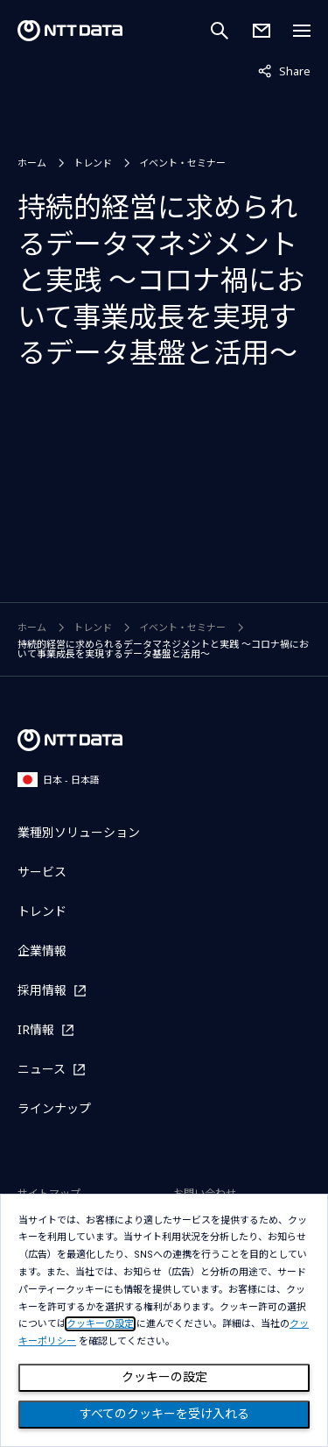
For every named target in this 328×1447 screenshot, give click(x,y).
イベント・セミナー (182, 162)
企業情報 (41, 950)
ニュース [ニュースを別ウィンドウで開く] (41, 1068)
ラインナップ (54, 1108)
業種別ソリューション (78, 832)
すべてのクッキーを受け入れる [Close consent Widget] (164, 1414)
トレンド (92, 162)
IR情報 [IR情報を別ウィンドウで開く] (35, 1029)
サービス (41, 871)
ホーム (31, 162)
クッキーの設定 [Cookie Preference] (164, 1377)
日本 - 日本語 (58, 779)
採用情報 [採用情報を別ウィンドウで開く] (41, 990)
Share (284, 70)
